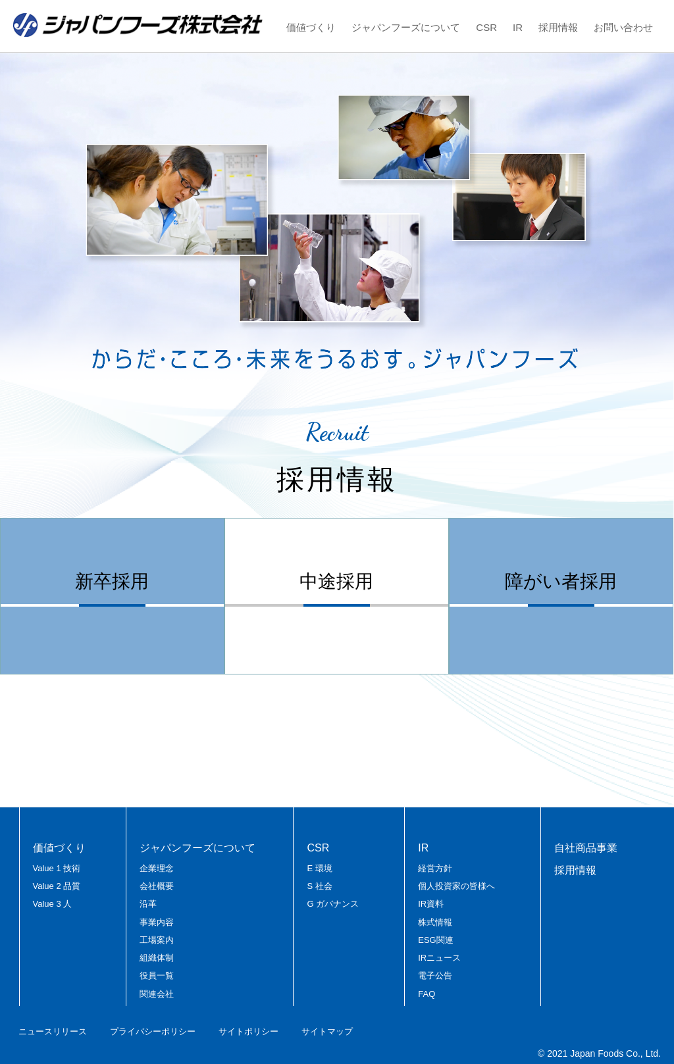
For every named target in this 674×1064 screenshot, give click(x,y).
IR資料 (431, 904)
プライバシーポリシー (152, 1031)
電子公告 (435, 975)
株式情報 (435, 922)
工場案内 (157, 940)
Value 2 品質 (57, 886)
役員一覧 (157, 975)
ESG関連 (435, 940)
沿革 (148, 904)
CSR (486, 27)
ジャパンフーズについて (405, 27)
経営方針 (435, 868)
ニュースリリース (52, 1031)
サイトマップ (327, 1031)
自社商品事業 (585, 847)
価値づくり (311, 27)
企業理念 (157, 868)
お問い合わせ (623, 27)
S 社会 (319, 886)
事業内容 (157, 922)
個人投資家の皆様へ (456, 886)
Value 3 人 (52, 904)
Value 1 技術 (57, 868)
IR (518, 27)
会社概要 (157, 886)
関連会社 (157, 994)
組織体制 (157, 958)
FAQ (426, 994)
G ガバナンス (333, 904)
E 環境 (319, 868)
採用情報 (558, 27)
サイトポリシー (248, 1031)
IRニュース (439, 958)
